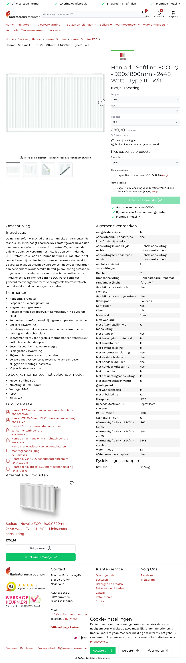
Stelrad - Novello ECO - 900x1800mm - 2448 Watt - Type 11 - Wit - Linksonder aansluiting (37, 529)
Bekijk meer (41, 548)
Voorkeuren (158, 650)
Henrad (37, 39)
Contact (101, 601)
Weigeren (130, 650)
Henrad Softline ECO (84, 39)
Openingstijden (106, 575)
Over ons (11, 648)
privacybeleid (98, 641)
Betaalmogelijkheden (110, 588)
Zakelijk (101, 592)
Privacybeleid (46, 648)
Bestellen (102, 579)
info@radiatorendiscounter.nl (70, 614)
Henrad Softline (56, 39)
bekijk (165, 175)
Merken (23, 39)
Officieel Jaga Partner (25, 3)
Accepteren (103, 650)
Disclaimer (27, 648)
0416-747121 (70, 618)
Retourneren (104, 597)
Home (10, 24)
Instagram (148, 579)
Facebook (147, 575)
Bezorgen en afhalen (109, 584)
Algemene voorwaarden (73, 648)
